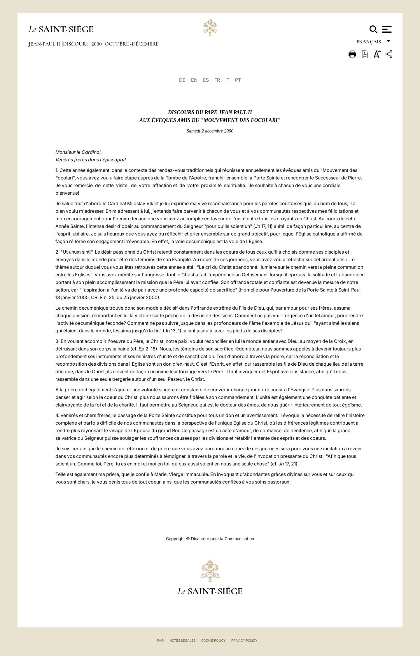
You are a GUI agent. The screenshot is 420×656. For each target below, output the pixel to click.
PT (238, 80)
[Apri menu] (386, 29)
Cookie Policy (213, 640)
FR (217, 80)
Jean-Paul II (45, 44)
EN (194, 80)
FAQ (160, 640)
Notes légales (182, 640)
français (369, 43)
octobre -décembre (132, 44)
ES (206, 80)
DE (182, 80)
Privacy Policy (244, 640)
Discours (76, 44)
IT (227, 80)
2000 (97, 44)
